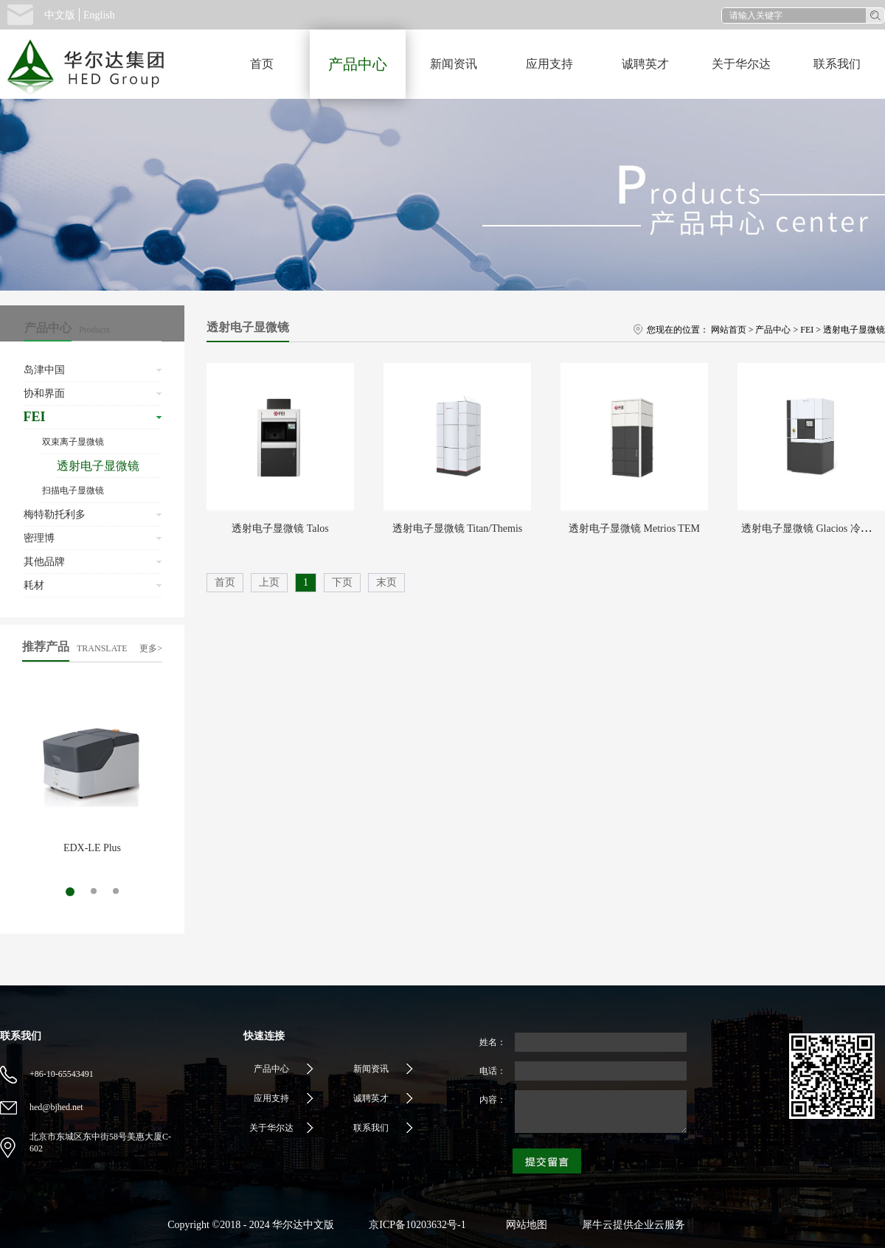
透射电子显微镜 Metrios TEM (634, 528)
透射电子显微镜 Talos (280, 528)
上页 (269, 582)
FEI (806, 330)
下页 (342, 582)
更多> (150, 648)
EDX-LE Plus (92, 847)
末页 (386, 582)
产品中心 (773, 330)
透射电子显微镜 (854, 330)
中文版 (59, 15)
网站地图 (524, 1224)
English (99, 15)
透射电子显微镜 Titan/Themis (457, 528)
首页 (262, 64)
